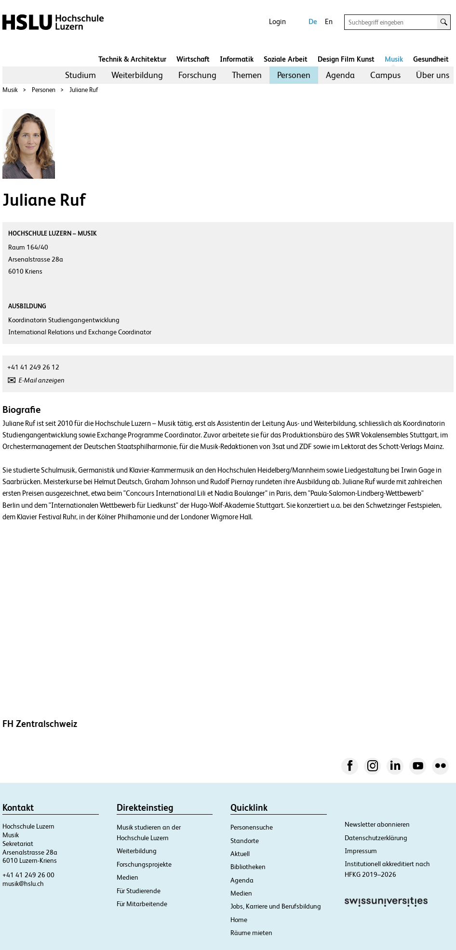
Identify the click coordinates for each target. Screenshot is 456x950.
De (312, 21)
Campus (385, 75)
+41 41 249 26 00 (28, 875)
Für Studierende (139, 891)
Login (277, 21)
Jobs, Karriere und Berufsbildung (275, 906)
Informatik (237, 59)
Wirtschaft (193, 59)
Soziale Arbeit (286, 59)
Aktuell (240, 854)
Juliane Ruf (83, 89)
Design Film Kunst (346, 59)
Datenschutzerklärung (376, 838)
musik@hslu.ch (23, 883)
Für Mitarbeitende (142, 904)
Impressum (361, 851)
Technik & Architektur (132, 59)
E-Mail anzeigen (42, 380)
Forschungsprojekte (144, 864)
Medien (127, 877)
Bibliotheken (248, 867)
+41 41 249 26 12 (33, 367)
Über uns (432, 75)
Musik (394, 59)
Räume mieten (251, 933)
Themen (247, 75)
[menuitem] (80, 75)
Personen (293, 75)
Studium (80, 75)
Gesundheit (431, 59)
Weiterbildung (137, 75)
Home (238, 920)
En (329, 21)
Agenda (340, 75)
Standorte (244, 840)
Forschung (197, 75)
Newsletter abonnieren (377, 824)
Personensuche (251, 827)
